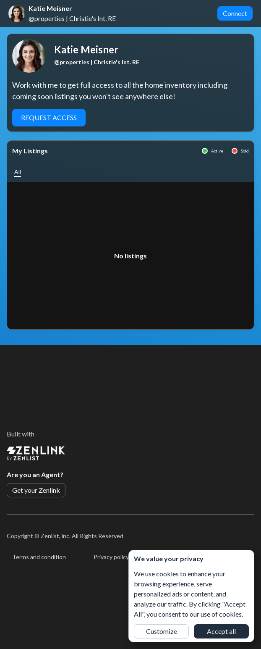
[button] (17, 172)
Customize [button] (161, 631)
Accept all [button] (221, 631)
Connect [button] (235, 13)
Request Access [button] (49, 117)
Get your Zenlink (36, 490)
